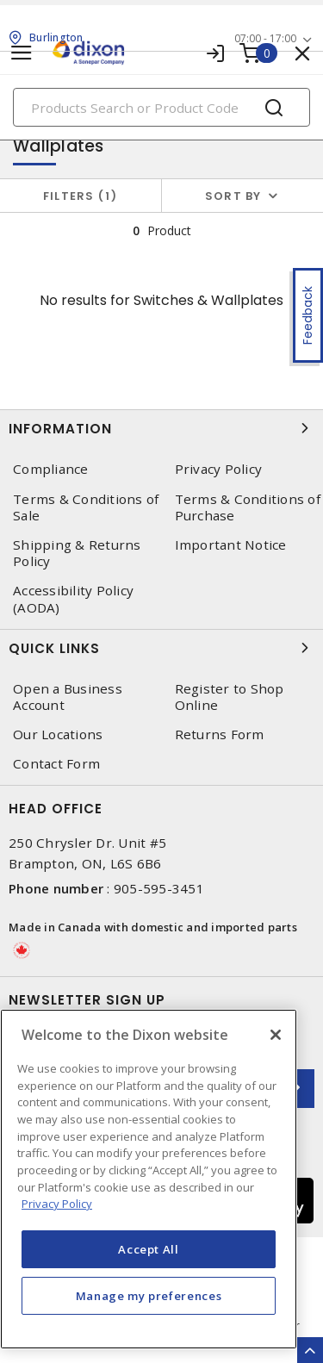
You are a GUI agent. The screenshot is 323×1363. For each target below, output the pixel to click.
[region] (148, 1179)
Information (161, 428)
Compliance (51, 469)
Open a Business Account (67, 697)
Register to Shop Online (229, 697)
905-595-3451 (159, 888)
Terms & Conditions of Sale (85, 507)
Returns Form (219, 734)
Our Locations (57, 734)
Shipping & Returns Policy (77, 553)
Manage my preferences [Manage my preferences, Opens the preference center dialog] (149, 1296)
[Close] (276, 1035)
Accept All (148, 1249)
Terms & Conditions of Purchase (247, 507)
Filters (80, 196)
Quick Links (161, 647)
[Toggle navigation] (21, 53)
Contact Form (56, 764)
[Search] (161, 107)
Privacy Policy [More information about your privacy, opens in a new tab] (57, 1203)
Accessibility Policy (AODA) (73, 598)
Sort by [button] (233, 196)
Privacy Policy (219, 469)
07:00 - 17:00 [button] (265, 38)
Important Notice (231, 545)
